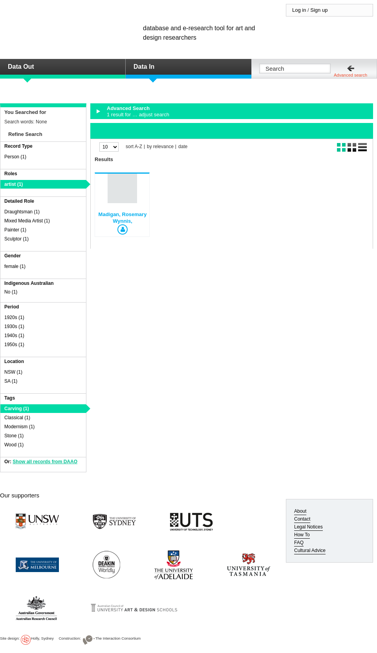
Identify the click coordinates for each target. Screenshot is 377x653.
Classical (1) (17, 417)
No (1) (10, 292)
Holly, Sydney (42, 638)
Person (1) (15, 157)
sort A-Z (134, 147)
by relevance (160, 147)
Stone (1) (14, 435)
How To (302, 534)
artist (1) (13, 184)
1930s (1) (14, 326)
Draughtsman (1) (22, 212)
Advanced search (350, 75)
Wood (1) (14, 445)
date (182, 147)
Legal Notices (308, 527)
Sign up (319, 10)
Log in (299, 10)
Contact (302, 519)
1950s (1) (14, 344)
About (300, 511)
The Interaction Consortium (118, 638)
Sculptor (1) (16, 239)
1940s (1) (14, 335)
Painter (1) (15, 230)
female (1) (15, 266)
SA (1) (10, 381)
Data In (144, 66)
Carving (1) (16, 408)
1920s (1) (14, 317)
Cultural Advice (310, 550)
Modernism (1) (19, 426)
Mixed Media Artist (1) (27, 221)
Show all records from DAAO (45, 461)
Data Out (21, 66)
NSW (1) (13, 372)
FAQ (299, 542)
